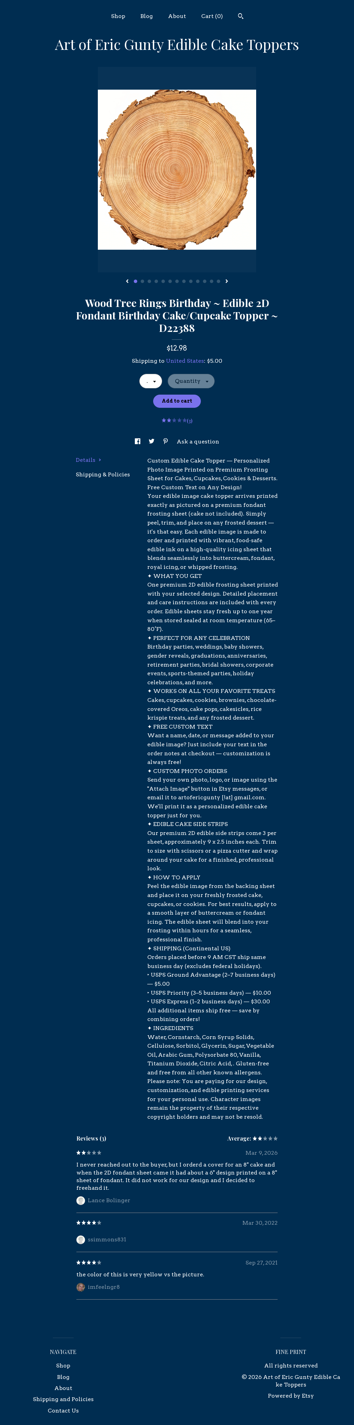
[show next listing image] (227, 281)
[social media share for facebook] (138, 441)
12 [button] (211, 281)
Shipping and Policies (63, 1399)
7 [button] (177, 281)
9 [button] (191, 281)
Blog (146, 16)
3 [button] (149, 281)
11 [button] (204, 281)
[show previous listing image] (127, 281)
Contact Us (63, 1410)
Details (88, 460)
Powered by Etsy (291, 1395)
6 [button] (170, 281)
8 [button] (184, 281)
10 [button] (197, 281)
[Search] (240, 17)
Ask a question (198, 441)
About (177, 16)
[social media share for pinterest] (166, 441)
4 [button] (156, 281)
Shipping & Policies (103, 474)
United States (185, 361)
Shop (118, 16)
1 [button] (135, 281)
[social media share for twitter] (152, 441)
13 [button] (218, 281)
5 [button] (163, 281)
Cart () (212, 16)
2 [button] (142, 281)
